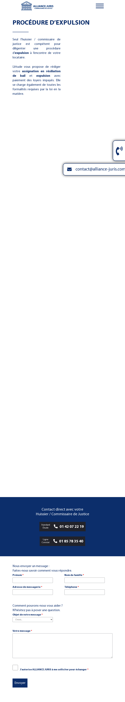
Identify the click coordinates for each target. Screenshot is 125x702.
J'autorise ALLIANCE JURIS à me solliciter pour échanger (54, 669)
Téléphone (71, 587)
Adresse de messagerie (27, 587)
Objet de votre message (28, 615)
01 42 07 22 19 (72, 527)
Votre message (22, 631)
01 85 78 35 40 (71, 541)
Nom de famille (74, 575)
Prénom (18, 575)
